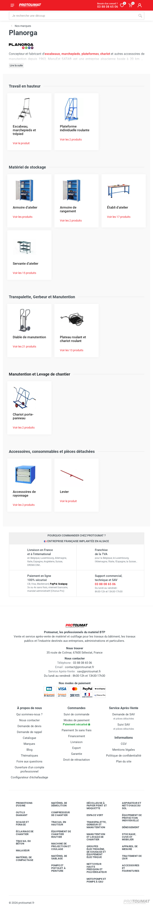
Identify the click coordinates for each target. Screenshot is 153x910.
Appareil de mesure (127, 848)
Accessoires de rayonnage (24, 493)
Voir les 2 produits (71, 139)
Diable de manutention (29, 337)
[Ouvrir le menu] (12, 5)
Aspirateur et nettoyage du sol (128, 805)
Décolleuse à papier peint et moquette (94, 805)
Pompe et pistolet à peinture (55, 868)
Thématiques (29, 755)
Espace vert (92, 815)
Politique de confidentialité (123, 755)
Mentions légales (123, 749)
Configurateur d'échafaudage (29, 777)
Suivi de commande (76, 714)
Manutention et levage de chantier (93, 837)
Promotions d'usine (21, 804)
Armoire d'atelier (25, 207)
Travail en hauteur (55, 823)
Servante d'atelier (25, 263)
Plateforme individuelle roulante (74, 128)
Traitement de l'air (129, 857)
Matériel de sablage (56, 857)
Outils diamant (19, 814)
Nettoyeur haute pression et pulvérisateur (94, 868)
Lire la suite (16, 65)
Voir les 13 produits (71, 350)
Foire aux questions (29, 761)
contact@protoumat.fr (79, 667)
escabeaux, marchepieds (62, 54)
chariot (105, 54)
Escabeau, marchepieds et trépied (24, 130)
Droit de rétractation (76, 759)
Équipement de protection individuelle (129, 818)
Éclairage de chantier (22, 833)
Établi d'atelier (117, 207)
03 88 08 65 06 (105, 584)
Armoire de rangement (68, 209)
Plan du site (123, 761)
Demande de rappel (29, 732)
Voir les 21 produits (24, 346)
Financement (76, 736)
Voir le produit (21, 143)
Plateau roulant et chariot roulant (73, 339)
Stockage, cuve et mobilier (126, 837)
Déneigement (127, 827)
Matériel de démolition (56, 804)
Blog (29, 749)
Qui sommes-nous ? (29, 714)
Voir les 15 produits (24, 272)
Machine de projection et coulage (58, 846)
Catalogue (29, 738)
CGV (124, 744)
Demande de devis (29, 726)
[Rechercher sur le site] (72, 16)
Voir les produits (22, 216)
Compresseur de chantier (57, 814)
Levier (64, 492)
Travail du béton (20, 842)
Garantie (76, 754)
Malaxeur (20, 851)
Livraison (76, 742)
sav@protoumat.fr (89, 671)
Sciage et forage (19, 823)
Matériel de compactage (21, 859)
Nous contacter (29, 720)
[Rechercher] (140, 16)
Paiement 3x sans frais (77, 730)
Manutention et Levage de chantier (39, 374)
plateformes (90, 54)
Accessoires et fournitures (127, 868)
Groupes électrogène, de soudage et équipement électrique (93, 852)
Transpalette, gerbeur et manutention (93, 825)
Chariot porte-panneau (23, 416)
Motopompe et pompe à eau (93, 880)
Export (76, 748)
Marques (29, 744)
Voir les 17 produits (118, 216)
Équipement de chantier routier (58, 834)
